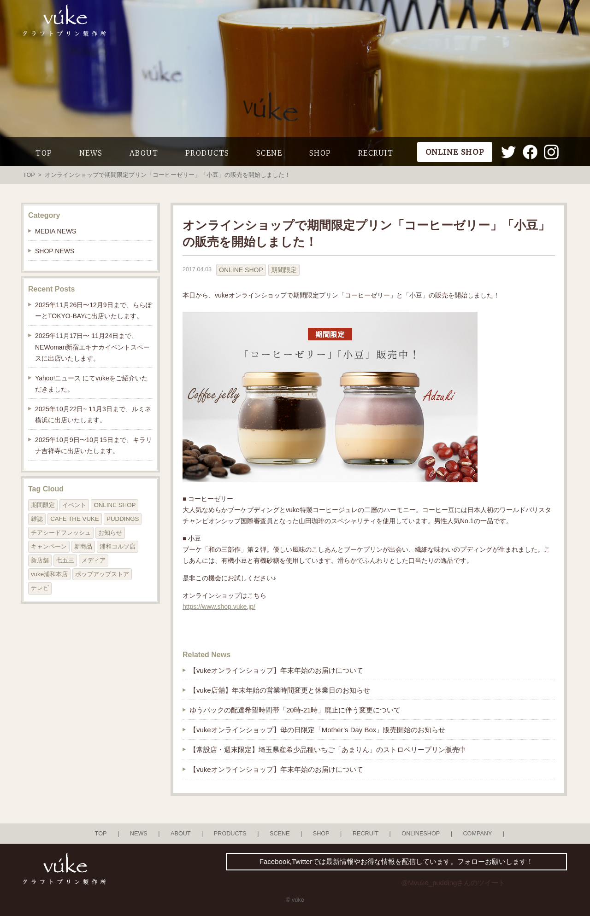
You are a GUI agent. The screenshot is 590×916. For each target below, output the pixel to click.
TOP (44, 153)
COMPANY (477, 833)
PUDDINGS (122, 518)
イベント (74, 505)
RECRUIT (376, 153)
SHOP (320, 153)
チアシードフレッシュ (61, 532)
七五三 (65, 560)
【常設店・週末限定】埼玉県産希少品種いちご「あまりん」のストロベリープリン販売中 (327, 749)
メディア (94, 560)
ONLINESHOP (420, 833)
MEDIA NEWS (55, 231)
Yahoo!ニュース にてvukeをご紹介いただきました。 (91, 383)
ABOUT (144, 153)
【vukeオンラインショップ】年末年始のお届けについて (276, 670)
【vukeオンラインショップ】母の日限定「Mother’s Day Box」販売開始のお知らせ (317, 730)
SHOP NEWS (54, 251)
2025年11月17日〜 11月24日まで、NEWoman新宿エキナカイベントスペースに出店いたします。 (92, 347)
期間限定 (284, 270)
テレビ (40, 587)
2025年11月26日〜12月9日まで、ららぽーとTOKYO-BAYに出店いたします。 (93, 310)
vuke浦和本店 (49, 574)
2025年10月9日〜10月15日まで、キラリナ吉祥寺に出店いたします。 (93, 445)
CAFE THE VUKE (74, 518)
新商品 (83, 546)
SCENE (269, 153)
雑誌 (37, 518)
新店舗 (40, 560)
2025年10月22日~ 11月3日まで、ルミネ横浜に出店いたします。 (93, 414)
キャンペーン (49, 546)
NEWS (91, 153)
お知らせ (110, 532)
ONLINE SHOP (241, 270)
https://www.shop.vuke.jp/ (219, 606)
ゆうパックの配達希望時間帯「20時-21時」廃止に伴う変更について (295, 710)
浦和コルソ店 (118, 546)
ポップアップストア (102, 574)
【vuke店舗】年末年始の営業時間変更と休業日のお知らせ (279, 690)
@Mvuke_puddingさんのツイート (453, 883)
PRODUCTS (207, 153)
